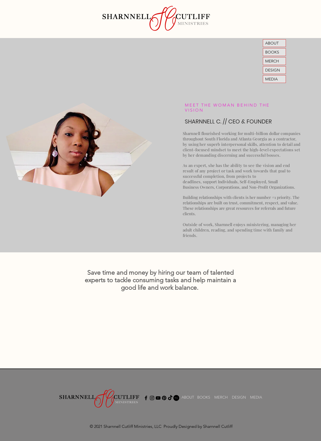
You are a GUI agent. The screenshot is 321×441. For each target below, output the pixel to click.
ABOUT (272, 43)
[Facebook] (146, 398)
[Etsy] (176, 398)
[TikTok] (170, 398)
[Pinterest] (164, 398)
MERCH (272, 61)
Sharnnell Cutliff (218, 426)
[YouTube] (158, 398)
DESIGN (272, 70)
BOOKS (272, 52)
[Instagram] (152, 398)
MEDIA (271, 79)
